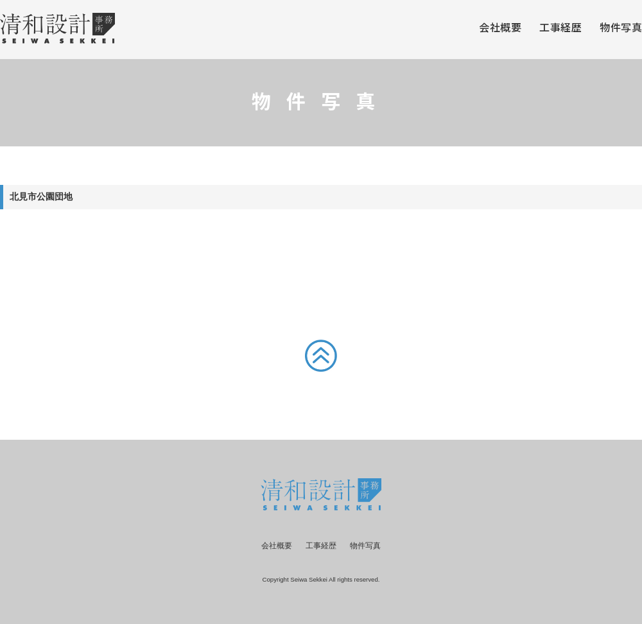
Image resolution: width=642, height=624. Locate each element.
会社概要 (500, 28)
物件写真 (621, 28)
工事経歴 (560, 28)
